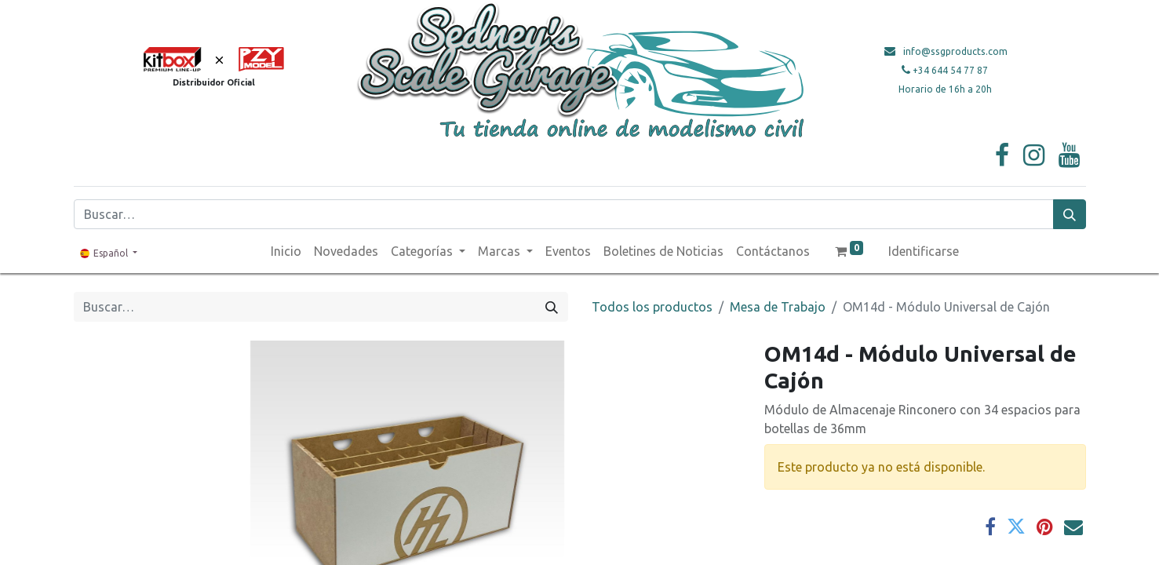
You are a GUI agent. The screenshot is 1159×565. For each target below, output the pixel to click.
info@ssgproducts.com (955, 51)
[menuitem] (286, 251)
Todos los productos (652, 307)
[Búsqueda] (1069, 214)
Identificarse (923, 251)
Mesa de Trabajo (778, 307)
